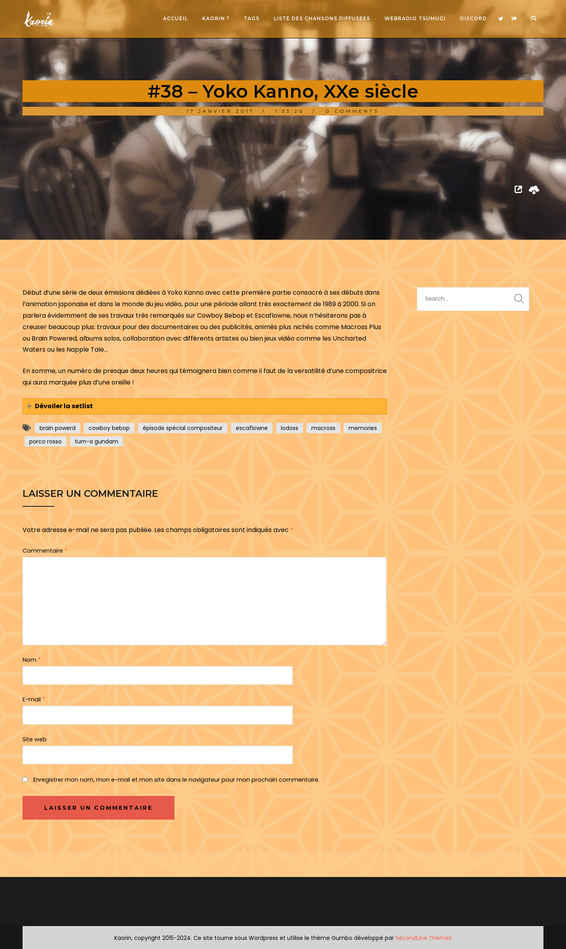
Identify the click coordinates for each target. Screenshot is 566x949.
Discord (473, 18)
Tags (251, 18)
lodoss (289, 428)
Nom (32, 660)
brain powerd (58, 428)
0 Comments (352, 111)
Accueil (175, 18)
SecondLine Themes (424, 938)
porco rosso (45, 441)
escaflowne (252, 428)
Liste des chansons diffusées (322, 18)
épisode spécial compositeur (183, 428)
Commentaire (45, 551)
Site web (35, 739)
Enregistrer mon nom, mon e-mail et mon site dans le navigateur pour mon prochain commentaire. (176, 780)
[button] (205, 406)
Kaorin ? (215, 18)
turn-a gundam (96, 441)
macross (323, 428)
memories (362, 428)
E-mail (34, 699)
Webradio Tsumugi (415, 18)
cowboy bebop (109, 428)
